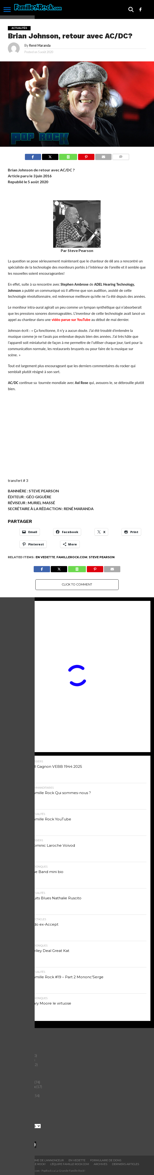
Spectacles (13, 1100)
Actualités (13, 1047)
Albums (11, 1051)
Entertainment (17, 1073)
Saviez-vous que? (19, 1096)
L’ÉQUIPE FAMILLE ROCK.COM (69, 1164)
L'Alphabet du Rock (20, 1087)
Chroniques (14, 1060)
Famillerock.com (71, 557)
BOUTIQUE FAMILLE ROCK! (28, 1164)
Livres (10, 1091)
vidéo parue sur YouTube (70, 319)
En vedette (45, 557)
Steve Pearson (102, 557)
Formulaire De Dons (105, 1160)
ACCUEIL (10, 1160)
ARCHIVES (100, 1164)
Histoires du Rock (19, 1082)
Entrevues (13, 1078)
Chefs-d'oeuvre (18, 1056)
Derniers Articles (125, 1164)
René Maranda (40, 45)
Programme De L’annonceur (42, 1160)
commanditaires (18, 1065)
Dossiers (12, 1069)
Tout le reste (15, 1104)
